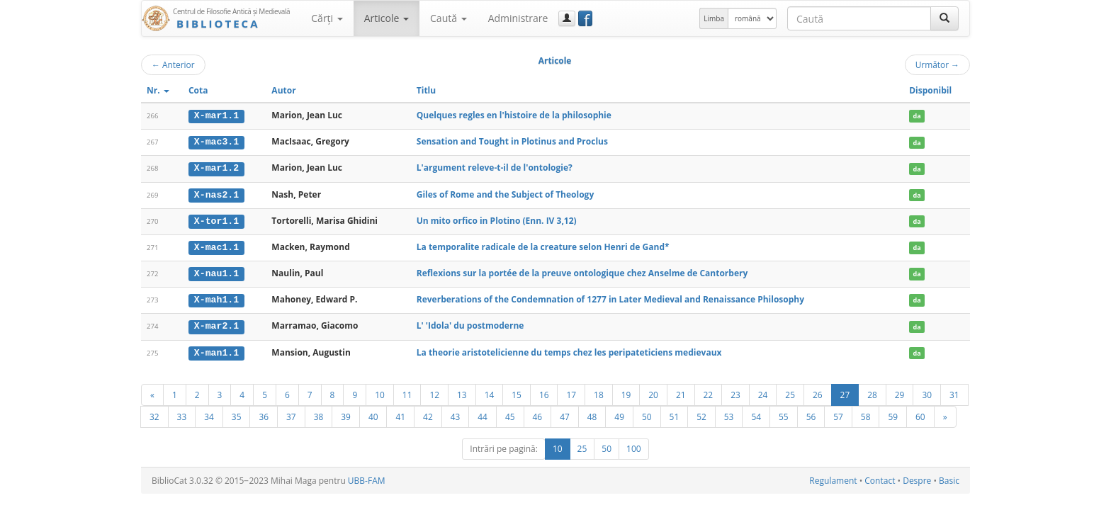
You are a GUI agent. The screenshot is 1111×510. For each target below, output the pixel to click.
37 (291, 413)
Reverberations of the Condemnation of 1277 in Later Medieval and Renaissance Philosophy (610, 298)
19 (626, 391)
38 (319, 413)
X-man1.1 (216, 350)
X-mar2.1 (216, 323)
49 (619, 413)
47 (565, 413)
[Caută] (944, 18)
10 (380, 391)
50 (647, 413)
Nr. (158, 90)
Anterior (173, 64)
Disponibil (930, 90)
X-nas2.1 (216, 193)
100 (633, 446)
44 (482, 413)
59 (893, 413)
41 (400, 413)
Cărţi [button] (326, 18)
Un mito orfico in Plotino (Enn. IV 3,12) (497, 219)
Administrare (518, 18)
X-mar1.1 (216, 115)
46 (538, 413)
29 (900, 391)
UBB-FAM (366, 478)
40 (373, 413)
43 (456, 413)
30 (927, 391)
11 (407, 391)
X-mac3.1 (216, 141)
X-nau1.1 (216, 272)
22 (709, 391)
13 (462, 391)
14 (490, 391)
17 (571, 391)
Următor (937, 64)
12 (434, 391)
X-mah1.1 (216, 298)
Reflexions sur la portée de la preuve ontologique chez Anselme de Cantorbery (582, 272)
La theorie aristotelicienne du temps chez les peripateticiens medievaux (569, 350)
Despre (917, 478)
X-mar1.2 (216, 168)
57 (838, 413)
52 (701, 413)
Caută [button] (448, 18)
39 (346, 413)
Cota (198, 90)
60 (920, 413)
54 (756, 413)
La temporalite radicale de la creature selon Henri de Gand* (543, 245)
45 (510, 413)
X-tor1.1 (216, 219)
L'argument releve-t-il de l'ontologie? (495, 168)
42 (428, 413)
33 (182, 413)
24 (763, 391)
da (917, 115)
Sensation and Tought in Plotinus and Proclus (512, 141)
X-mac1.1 (216, 245)
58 (866, 413)
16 (544, 391)
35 (237, 413)
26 (818, 391)
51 (674, 413)
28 (872, 391)
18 (599, 391)
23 (735, 391)
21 (681, 391)
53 (729, 413)
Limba (714, 18)
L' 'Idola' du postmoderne (470, 323)
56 (811, 413)
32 (154, 413)
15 (516, 391)
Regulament (833, 478)
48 (592, 413)
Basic (949, 478)
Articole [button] (386, 18)
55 (784, 413)
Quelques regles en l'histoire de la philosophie (514, 115)
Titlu (426, 90)
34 (209, 413)
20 (653, 391)
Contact (879, 478)
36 (264, 413)
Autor (283, 90)
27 (845, 391)
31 (954, 391)
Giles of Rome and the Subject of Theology (505, 193)
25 (790, 391)
